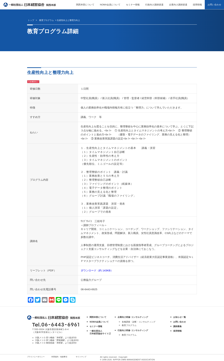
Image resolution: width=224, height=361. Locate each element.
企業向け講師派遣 (178, 4)
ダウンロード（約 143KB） (97, 270)
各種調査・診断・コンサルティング (138, 322)
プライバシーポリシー (36, 357)
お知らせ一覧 (179, 317)
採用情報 (197, 4)
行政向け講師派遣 (154, 4)
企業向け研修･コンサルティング (133, 317)
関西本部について (85, 4)
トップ (31, 20)
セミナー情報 (133, 4)
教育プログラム (129, 325)
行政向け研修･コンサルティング (133, 330)
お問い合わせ (214, 4)
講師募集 (177, 326)
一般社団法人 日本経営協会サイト (100, 332)
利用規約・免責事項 (59, 357)
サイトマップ (81, 357)
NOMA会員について (110, 4)
